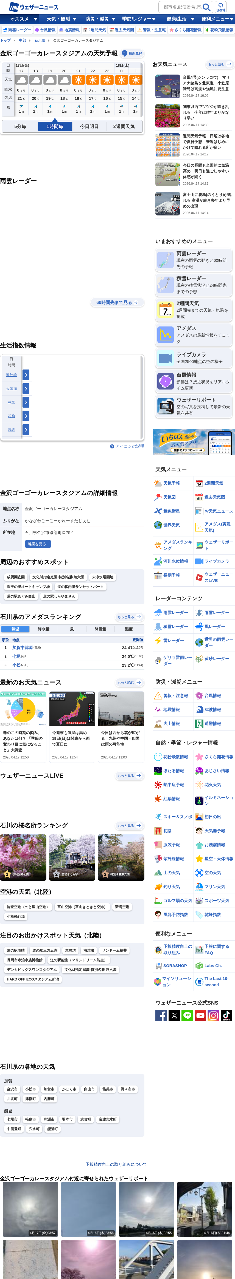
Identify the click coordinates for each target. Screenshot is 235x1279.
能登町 (52, 1129)
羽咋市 (67, 1119)
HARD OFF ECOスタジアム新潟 (33, 979)
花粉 (11, 416)
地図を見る (37, 544)
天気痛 (11, 388)
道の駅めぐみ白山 (21, 596)
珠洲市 (49, 1119)
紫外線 (11, 375)
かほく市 (69, 1089)
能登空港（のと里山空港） (28, 907)
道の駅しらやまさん (59, 596)
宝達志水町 (108, 1119)
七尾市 (12, 1119)
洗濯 (11, 429)
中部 (22, 40)
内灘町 (49, 1099)
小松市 (30, 1089)
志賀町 (85, 1119)
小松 (16, 665)
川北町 (12, 1099)
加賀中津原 (22, 648)
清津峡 (88, 950)
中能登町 (14, 1129)
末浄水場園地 (102, 577)
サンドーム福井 (114, 950)
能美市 (107, 1089)
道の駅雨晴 (16, 950)
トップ (5, 40)
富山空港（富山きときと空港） (82, 907)
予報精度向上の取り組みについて (116, 1164)
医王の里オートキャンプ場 (28, 587)
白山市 (89, 1089)
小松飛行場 (16, 916)
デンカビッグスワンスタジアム (32, 970)
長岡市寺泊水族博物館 (25, 960)
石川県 (39, 40)
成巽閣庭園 (16, 577)
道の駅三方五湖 (44, 950)
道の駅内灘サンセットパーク (80, 587)
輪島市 (30, 1119)
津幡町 (30, 1099)
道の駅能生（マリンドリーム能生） (78, 960)
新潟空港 (122, 907)
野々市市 (128, 1089)
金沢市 (12, 1089)
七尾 (16, 656)
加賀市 (49, 1089)
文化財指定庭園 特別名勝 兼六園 (58, 577)
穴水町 (34, 1129)
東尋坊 (70, 950)
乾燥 (11, 402)
